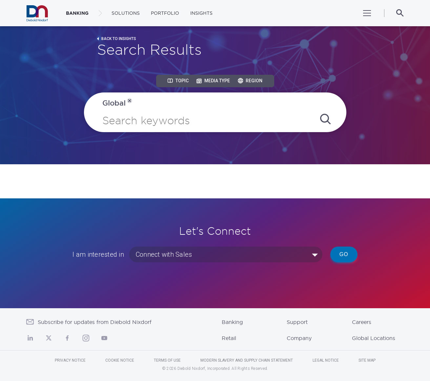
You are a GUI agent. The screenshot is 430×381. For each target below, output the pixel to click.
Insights (201, 13)
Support (297, 322)
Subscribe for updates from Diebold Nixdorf (95, 322)
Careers (361, 322)
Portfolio (165, 13)
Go (343, 254)
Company (299, 338)
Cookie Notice (119, 360)
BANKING (77, 13)
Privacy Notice (70, 360)
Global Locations (373, 338)
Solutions (126, 13)
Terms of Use (167, 360)
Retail (229, 338)
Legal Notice (326, 360)
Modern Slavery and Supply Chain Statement (246, 360)
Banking (232, 322)
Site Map (367, 360)
